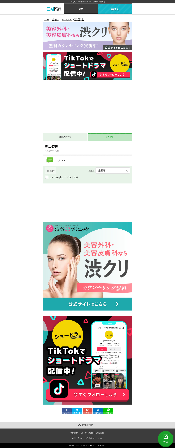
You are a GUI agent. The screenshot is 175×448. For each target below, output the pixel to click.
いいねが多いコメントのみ (64, 177)
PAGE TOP (87, 425)
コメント (110, 137)
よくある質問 (87, 433)
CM (81, 9)
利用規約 (74, 433)
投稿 (165, 442)
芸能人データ (65, 137)
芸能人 (115, 9)
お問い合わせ (77, 438)
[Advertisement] (87, 107)
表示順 (109, 170)
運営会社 (100, 433)
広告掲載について (94, 438)
